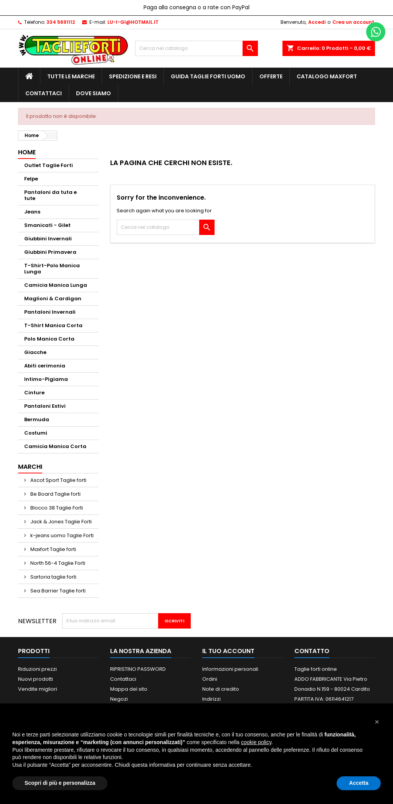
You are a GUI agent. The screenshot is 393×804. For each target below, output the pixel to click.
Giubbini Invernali (48, 238)
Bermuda (36, 419)
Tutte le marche (71, 76)
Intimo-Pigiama (46, 379)
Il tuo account (228, 651)
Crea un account (353, 22)
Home (27, 152)
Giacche (35, 352)
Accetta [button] (358, 783)
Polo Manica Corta (49, 338)
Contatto (311, 651)
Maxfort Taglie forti (52, 549)
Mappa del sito (128, 689)
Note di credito (220, 689)
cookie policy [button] (256, 742)
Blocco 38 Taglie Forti (56, 507)
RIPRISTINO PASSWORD (138, 669)
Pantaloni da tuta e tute (50, 195)
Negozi (119, 699)
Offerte (270, 76)
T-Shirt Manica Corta (53, 325)
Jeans (32, 211)
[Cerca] (196, 48)
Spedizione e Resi (133, 76)
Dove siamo (93, 93)
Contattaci (43, 93)
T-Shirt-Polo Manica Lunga (52, 268)
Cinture (34, 392)
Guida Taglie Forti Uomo (208, 76)
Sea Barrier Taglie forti (57, 590)
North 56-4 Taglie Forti (57, 563)
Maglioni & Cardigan (52, 298)
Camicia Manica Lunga (55, 285)
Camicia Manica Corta (55, 446)
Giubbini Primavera (50, 252)
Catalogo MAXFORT (327, 76)
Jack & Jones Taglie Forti (60, 521)
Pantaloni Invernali (50, 312)
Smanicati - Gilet (47, 225)
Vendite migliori (37, 689)
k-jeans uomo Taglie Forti (61, 535)
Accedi (316, 22)
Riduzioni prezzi (37, 669)
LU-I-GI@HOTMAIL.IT (133, 22)
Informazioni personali (230, 669)
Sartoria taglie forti (52, 577)
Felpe (31, 178)
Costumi (35, 433)
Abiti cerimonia (44, 365)
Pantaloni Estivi (45, 406)
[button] (377, 722)
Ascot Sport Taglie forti (57, 480)
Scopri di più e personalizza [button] (60, 783)
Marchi (30, 466)
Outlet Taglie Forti (48, 165)
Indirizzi (211, 699)
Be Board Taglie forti (55, 494)
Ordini (209, 679)
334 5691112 (60, 22)
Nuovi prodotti (35, 679)
